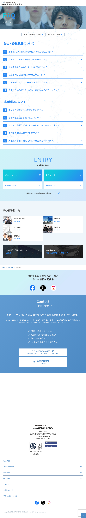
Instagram (53, 288)
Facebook (32, 288)
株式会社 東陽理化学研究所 (12, 3)
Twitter (43, 288)
